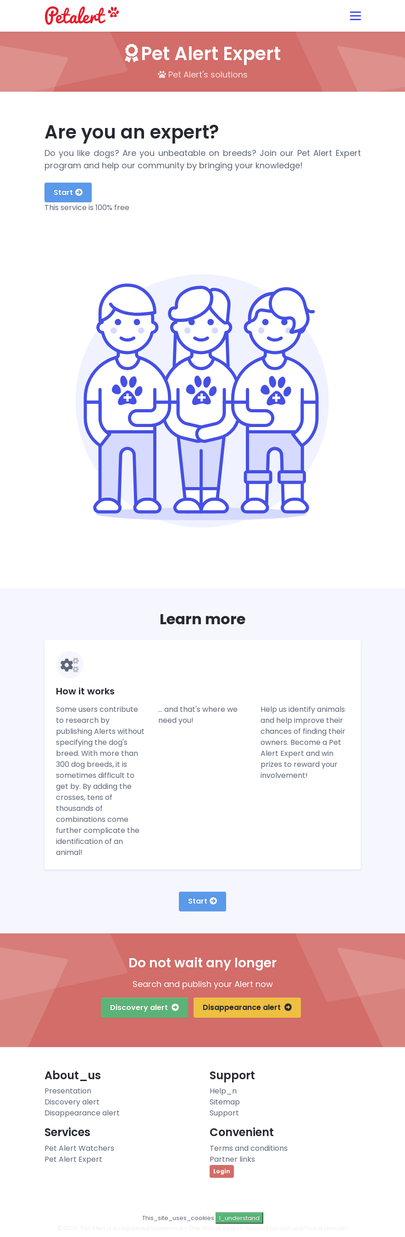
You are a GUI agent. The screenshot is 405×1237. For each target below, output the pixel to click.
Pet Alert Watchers (79, 1148)
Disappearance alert (247, 1007)
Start (68, 192)
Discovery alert (144, 1007)
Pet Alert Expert (73, 1159)
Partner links (232, 1159)
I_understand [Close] (239, 1218)
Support (224, 1113)
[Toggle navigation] (355, 15)
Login (221, 1171)
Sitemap (225, 1102)
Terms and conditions (249, 1148)
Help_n (223, 1091)
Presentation (67, 1091)
